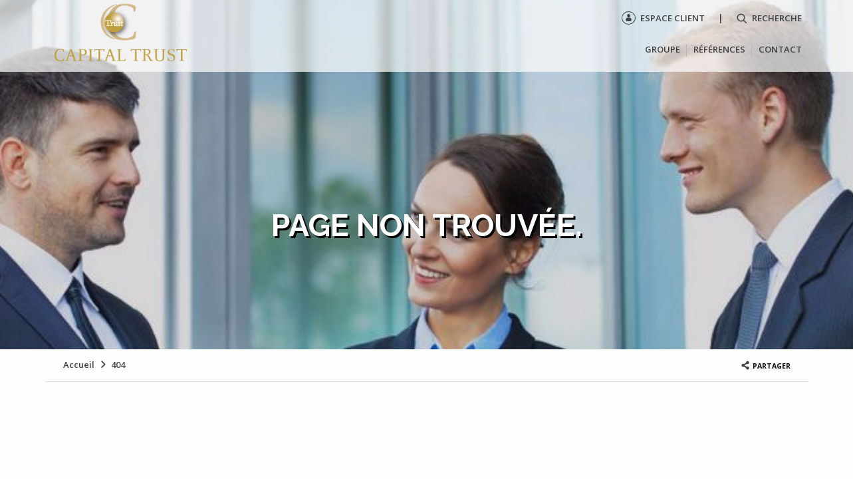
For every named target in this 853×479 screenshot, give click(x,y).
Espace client (663, 18)
